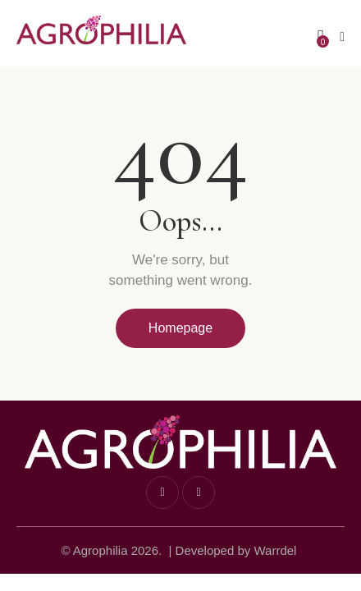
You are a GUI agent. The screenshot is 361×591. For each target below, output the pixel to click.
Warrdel (275, 550)
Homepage (180, 328)
